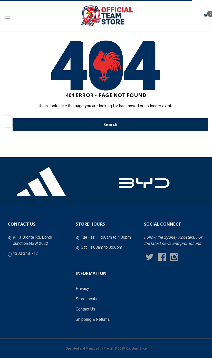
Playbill (108, 348)
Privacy (82, 288)
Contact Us (85, 309)
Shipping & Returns (93, 319)
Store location (88, 298)
